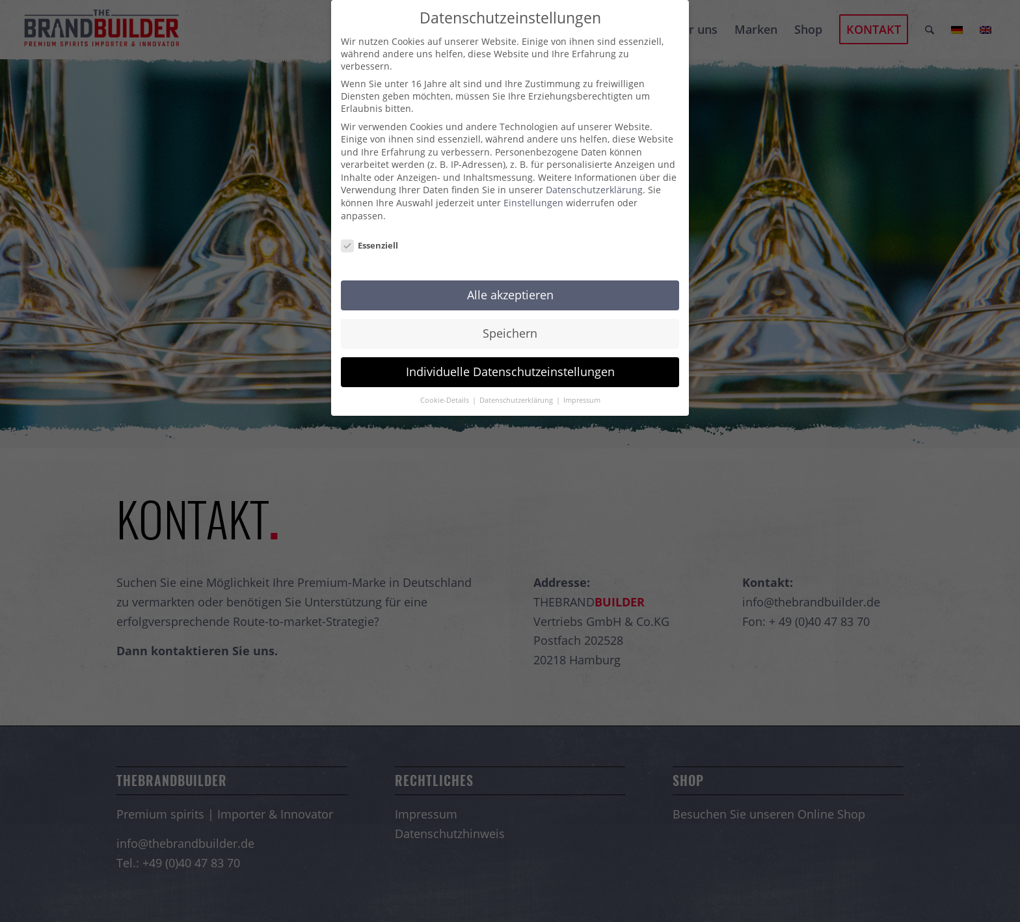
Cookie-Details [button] (445, 400)
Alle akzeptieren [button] (510, 295)
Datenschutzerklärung (594, 189)
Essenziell (369, 245)
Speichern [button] (510, 333)
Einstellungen (533, 203)
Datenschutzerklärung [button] (517, 400)
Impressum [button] (581, 400)
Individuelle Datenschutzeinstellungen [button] (510, 371)
